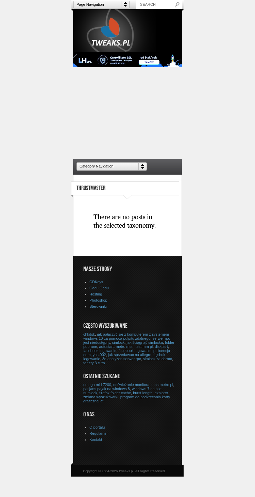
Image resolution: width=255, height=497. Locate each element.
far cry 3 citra (94, 363)
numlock (90, 393)
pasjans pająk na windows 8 (106, 389)
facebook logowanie (99, 351)
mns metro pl (162, 385)
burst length (142, 393)
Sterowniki (98, 306)
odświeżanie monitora (131, 385)
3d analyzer (111, 359)
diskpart (161, 346)
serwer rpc (132, 359)
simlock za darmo (157, 359)
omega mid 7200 (97, 385)
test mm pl (144, 346)
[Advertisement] (127, 113)
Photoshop (98, 300)
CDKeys (96, 282)
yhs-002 (99, 355)
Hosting (95, 294)
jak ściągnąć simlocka (145, 342)
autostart (106, 346)
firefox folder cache (115, 393)
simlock (118, 342)
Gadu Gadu (99, 288)
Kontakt (95, 439)
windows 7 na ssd (147, 389)
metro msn (124, 346)
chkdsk (89, 334)
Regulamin (98, 433)
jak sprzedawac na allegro (129, 355)
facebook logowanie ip (136, 351)
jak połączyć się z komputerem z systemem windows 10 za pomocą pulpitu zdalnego (126, 336)
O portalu (97, 427)
